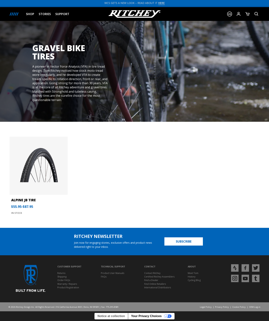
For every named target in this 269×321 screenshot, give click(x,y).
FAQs (103, 276)
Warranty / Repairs (67, 284)
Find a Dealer (151, 280)
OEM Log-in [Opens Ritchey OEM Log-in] (254, 307)
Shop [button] (30, 14)
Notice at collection (111, 316)
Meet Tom (193, 273)
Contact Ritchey (152, 273)
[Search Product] (256, 14)
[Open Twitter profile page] (255, 267)
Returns (61, 273)
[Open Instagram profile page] (234, 278)
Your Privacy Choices (146, 316)
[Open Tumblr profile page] (255, 278)
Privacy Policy (222, 307)
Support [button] (62, 14)
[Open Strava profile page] (234, 267)
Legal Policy (206, 307)
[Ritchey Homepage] (134, 14)
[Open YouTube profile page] (245, 278)
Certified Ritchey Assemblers (159, 276)
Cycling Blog (194, 280)
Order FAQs (63, 280)
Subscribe (183, 241)
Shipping (62, 276)
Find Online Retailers (155, 284)
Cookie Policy (239, 307)
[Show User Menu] (239, 14)
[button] (230, 14)
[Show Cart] (248, 14)
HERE (161, 3)
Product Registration (68, 287)
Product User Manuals (112, 273)
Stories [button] (45, 14)
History (191, 276)
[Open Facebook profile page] (245, 267)
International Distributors (157, 287)
